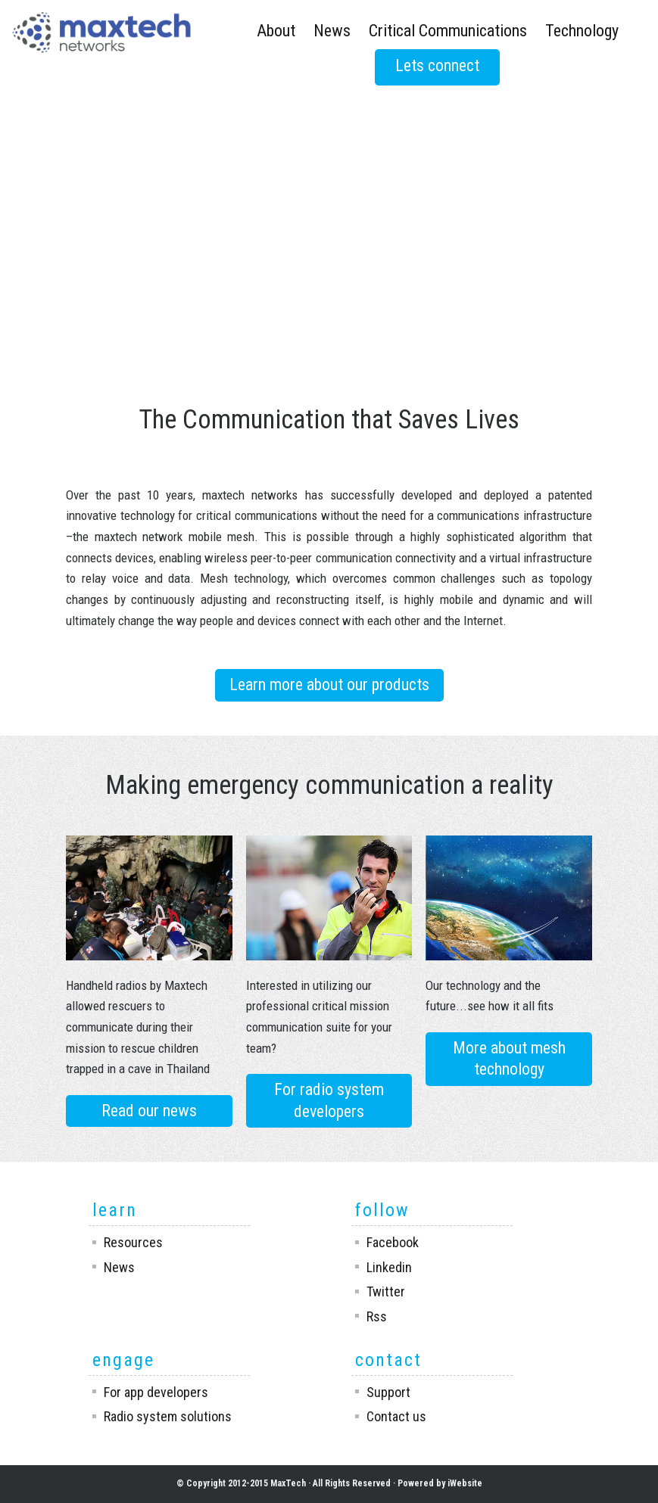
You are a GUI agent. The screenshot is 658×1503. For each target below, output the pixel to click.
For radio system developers (329, 1100)
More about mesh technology (509, 1058)
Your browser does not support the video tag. (329, 164)
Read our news (149, 1110)
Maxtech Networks (101, 35)
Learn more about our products (329, 684)
